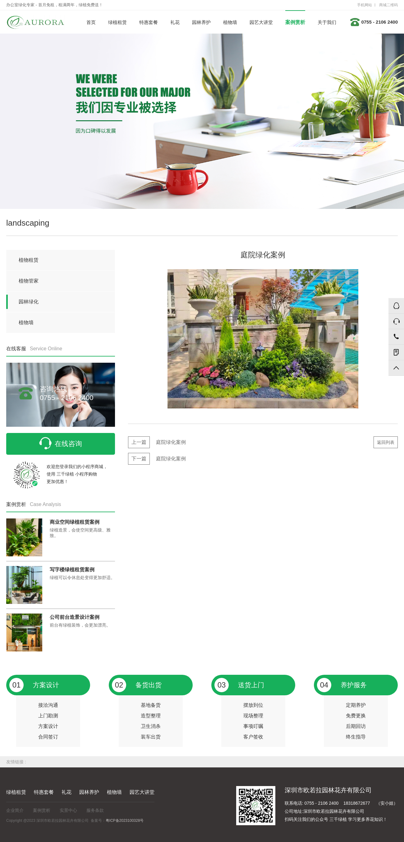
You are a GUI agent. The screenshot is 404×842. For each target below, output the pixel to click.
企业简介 (15, 810)
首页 (91, 22)
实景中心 (68, 810)
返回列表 (385, 442)
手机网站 (364, 5)
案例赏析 (295, 22)
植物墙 (230, 22)
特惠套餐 (148, 22)
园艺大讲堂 (261, 22)
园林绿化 (29, 301)
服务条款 (95, 810)
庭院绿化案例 (157, 442)
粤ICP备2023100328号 (125, 820)
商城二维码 (388, 5)
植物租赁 (29, 260)
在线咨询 (60, 443)
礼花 (175, 22)
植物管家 (29, 280)
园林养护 (201, 22)
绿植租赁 (117, 22)
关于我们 (327, 22)
